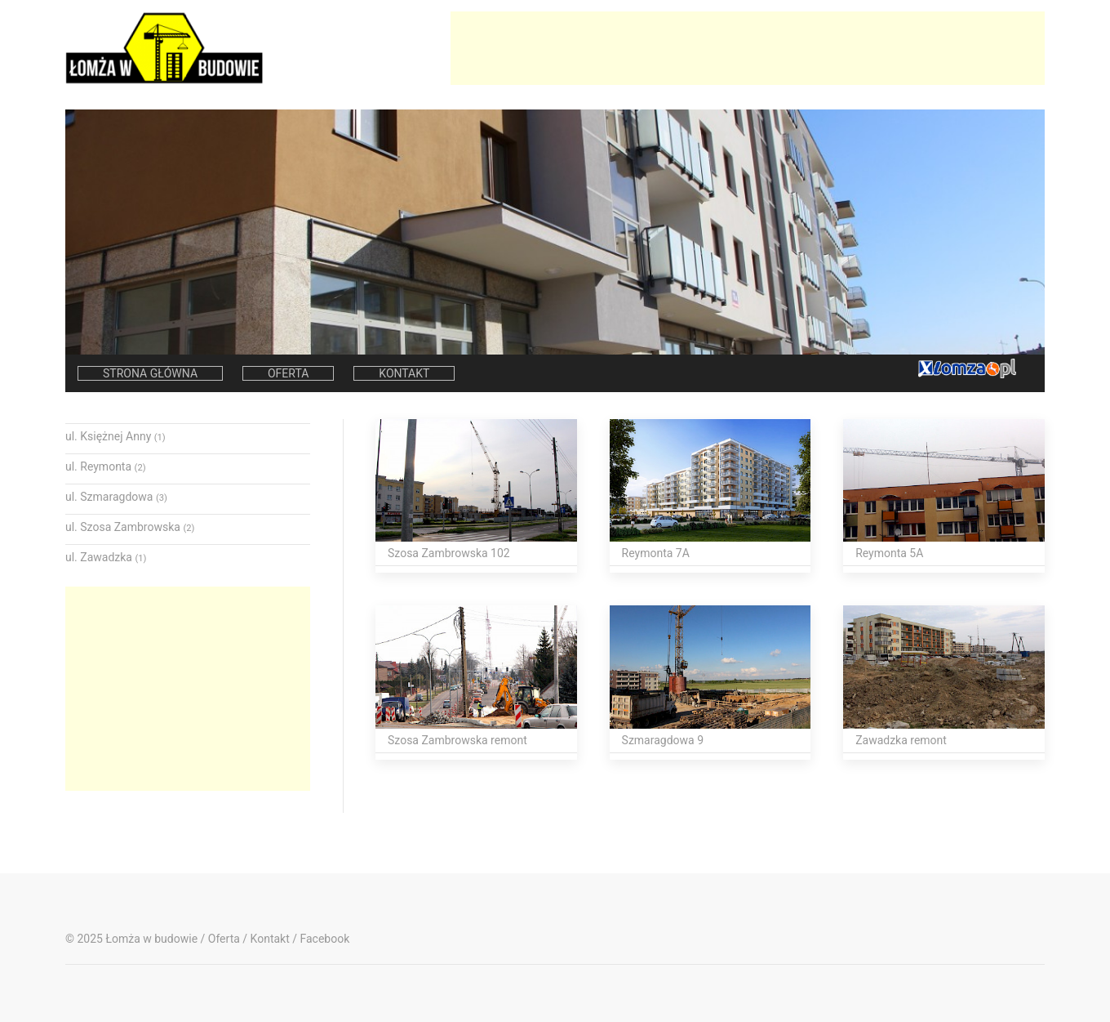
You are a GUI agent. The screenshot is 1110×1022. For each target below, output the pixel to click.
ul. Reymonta (105, 466)
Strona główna (150, 373)
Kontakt (404, 373)
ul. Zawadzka (105, 557)
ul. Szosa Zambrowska (129, 526)
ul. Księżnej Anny (115, 436)
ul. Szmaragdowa (116, 496)
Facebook (324, 938)
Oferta (288, 373)
